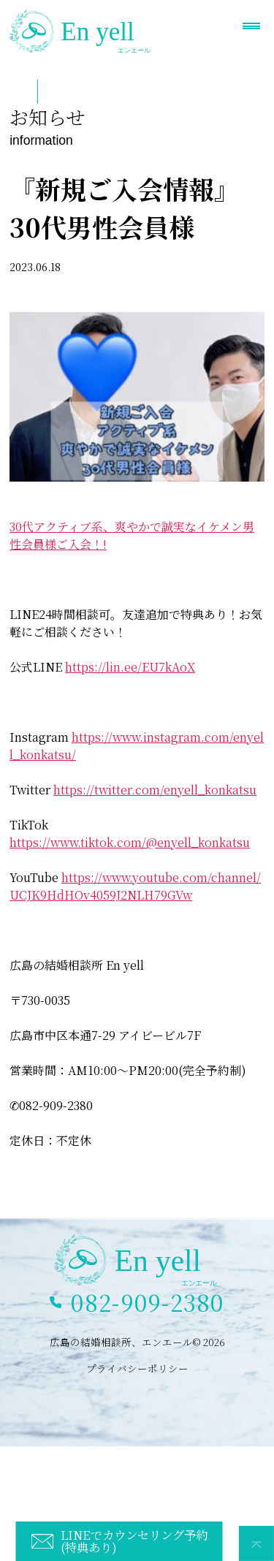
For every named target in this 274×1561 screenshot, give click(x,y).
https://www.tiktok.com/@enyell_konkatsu (129, 842)
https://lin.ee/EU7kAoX (130, 666)
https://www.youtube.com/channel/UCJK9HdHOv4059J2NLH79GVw (135, 886)
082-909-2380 (147, 1302)
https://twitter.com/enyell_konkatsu (154, 789)
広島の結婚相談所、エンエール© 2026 (137, 1341)
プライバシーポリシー (137, 1368)
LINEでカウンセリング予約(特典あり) (134, 1540)
